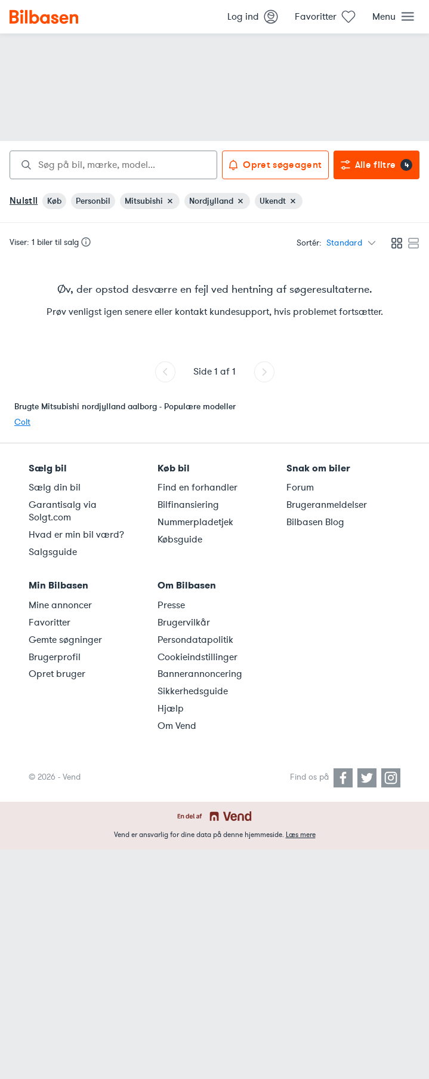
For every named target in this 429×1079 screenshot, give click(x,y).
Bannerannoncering (200, 673)
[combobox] (113, 165)
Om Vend (177, 725)
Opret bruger (57, 673)
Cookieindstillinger (197, 657)
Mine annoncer (60, 605)
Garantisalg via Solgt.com (63, 511)
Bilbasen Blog (315, 522)
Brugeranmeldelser (326, 504)
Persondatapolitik (195, 639)
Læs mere (301, 834)
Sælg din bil (55, 487)
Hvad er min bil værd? (76, 534)
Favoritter (49, 622)
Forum (300, 487)
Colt (22, 422)
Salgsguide (53, 552)
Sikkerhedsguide (193, 691)
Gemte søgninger (65, 639)
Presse (171, 605)
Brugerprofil (55, 657)
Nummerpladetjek (195, 522)
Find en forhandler (197, 487)
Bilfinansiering (188, 504)
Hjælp (171, 708)
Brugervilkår (184, 622)
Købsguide (180, 539)
